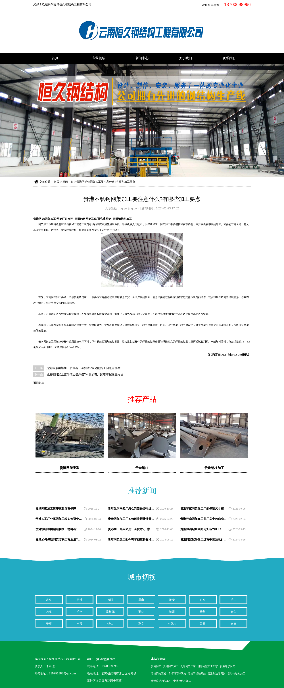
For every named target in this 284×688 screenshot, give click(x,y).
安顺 (49, 623)
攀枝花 (110, 611)
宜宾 (203, 599)
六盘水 (172, 623)
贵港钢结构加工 (122, 218)
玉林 (141, 611)
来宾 (49, 599)
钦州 (172, 611)
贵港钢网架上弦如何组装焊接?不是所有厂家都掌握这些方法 (84, 374)
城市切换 (142, 577)
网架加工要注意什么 (103, 230)
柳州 (203, 611)
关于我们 (185, 58)
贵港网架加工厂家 (208, 666)
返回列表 (38, 382)
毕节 (79, 623)
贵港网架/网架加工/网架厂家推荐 (53, 218)
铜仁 (110, 623)
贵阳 (203, 623)
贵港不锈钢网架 (197, 673)
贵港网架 (156, 666)
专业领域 (98, 58)
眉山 (141, 599)
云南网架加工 (53, 297)
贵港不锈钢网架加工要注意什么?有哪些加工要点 (105, 181)
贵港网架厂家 (188, 666)
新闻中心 (142, 58)
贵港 (79, 599)
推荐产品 (142, 399)
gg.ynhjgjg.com (130, 208)
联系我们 (228, 58)
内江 (49, 611)
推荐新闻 (142, 491)
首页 (55, 58)
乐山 (233, 599)
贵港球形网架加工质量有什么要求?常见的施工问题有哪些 (83, 368)
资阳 (110, 599)
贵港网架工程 (158, 673)
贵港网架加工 (170, 666)
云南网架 (43, 341)
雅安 (172, 599)
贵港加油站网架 (216, 673)
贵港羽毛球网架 (177, 673)
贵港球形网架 (227, 666)
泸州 (79, 611)
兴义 (233, 623)
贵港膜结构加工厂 (161, 680)
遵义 (141, 623)
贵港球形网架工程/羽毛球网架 (93, 218)
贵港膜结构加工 (182, 680)
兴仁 (233, 611)
